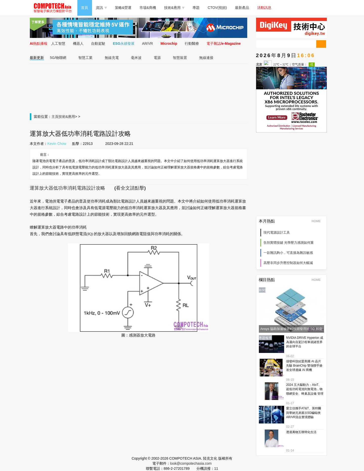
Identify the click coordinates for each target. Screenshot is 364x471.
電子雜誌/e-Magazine (224, 43)
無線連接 (206, 58)
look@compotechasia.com (191, 463)
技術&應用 (174, 8)
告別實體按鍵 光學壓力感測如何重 (289, 242)
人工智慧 (58, 43)
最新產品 (242, 8)
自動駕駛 (98, 43)
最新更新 (37, 58)
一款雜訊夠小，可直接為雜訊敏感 (288, 253)
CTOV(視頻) (217, 8)
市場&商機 (148, 8)
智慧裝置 (180, 58)
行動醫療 (192, 43)
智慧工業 (85, 58)
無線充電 (112, 58)
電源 (157, 58)
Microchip (169, 43)
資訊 (101, 8)
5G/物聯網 (58, 58)
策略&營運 (123, 8)
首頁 (84, 8)
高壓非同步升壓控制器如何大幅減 (288, 263)
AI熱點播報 (39, 43)
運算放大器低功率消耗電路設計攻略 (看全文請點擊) (88, 188)
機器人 (78, 43)
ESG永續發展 (124, 43)
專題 (196, 8)
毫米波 (136, 58)
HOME (318, 221)
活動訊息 (264, 8)
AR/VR (147, 43)
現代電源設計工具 (277, 232)
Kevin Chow (57, 144)
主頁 (55, 117)
